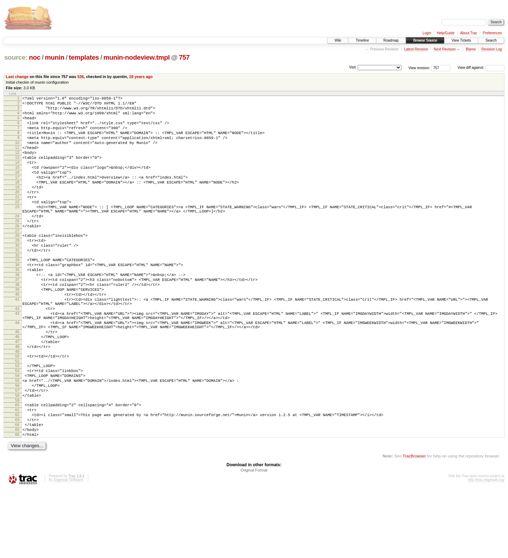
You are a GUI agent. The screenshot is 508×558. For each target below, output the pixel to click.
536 (80, 76)
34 (17, 298)
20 (17, 212)
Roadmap (391, 40)
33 (17, 292)
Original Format (254, 539)
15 (17, 182)
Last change (17, 76)
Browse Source (425, 40)
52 (17, 420)
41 (17, 340)
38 (17, 322)
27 (17, 259)
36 (17, 310)
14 (17, 176)
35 (17, 304)
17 (17, 194)
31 (17, 282)
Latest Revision (416, 49)
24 (17, 241)
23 (17, 230)
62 (17, 478)
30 (17, 276)
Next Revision (445, 49)
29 (17, 270)
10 (17, 152)
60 (17, 466)
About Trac (468, 33)
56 (17, 444)
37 (17, 316)
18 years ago (141, 76)
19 (17, 206)
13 (17, 170)
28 (17, 264)
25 (17, 247)
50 (17, 409)
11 (17, 158)
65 (17, 496)
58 (17, 456)
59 (17, 462)
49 (17, 404)
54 (17, 432)
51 (17, 415)
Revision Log (492, 49)
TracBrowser (414, 524)
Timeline (362, 40)
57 (17, 450)
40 (17, 334)
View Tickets (461, 40)
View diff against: (481, 68)
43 (17, 358)
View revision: (419, 68)
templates (84, 57)
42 (17, 352)
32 (17, 288)
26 (17, 253)
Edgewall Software (68, 549)
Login (427, 33)
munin (54, 57)
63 (17, 484)
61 (17, 472)
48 (17, 398)
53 (17, 426)
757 (184, 57)
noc (35, 57)
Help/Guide (445, 33)
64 (17, 490)
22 (17, 224)
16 (17, 188)
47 (17, 392)
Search (491, 40)
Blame (471, 49)
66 (17, 502)
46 (17, 386)
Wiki (337, 40)
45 (17, 380)
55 (17, 438)
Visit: (353, 67)
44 (17, 369)
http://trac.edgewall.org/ (486, 549)
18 (17, 200)
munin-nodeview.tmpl (136, 57)
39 (17, 328)
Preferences (492, 33)
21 (17, 218)
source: (16, 57)
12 (17, 164)
